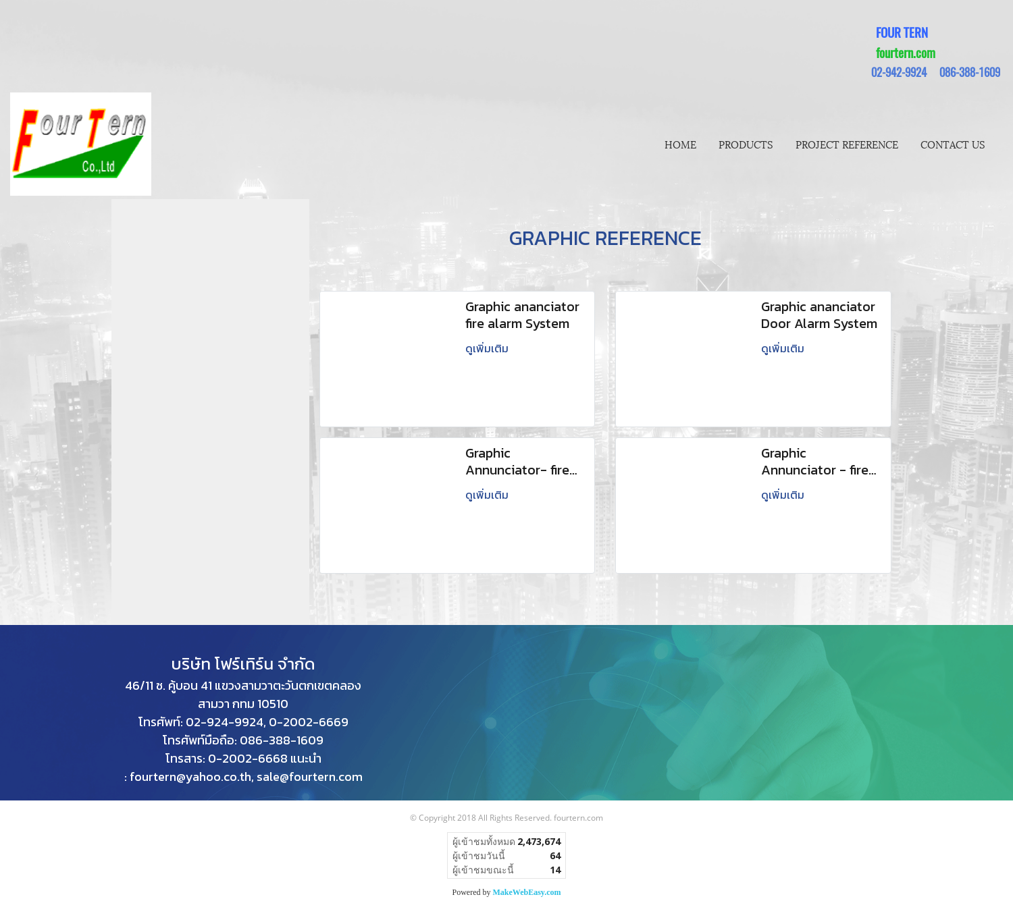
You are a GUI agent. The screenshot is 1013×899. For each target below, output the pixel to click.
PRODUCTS (746, 144)
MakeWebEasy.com (527, 892)
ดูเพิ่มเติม (488, 348)
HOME (680, 144)
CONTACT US (952, 144)
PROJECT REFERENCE (847, 144)
